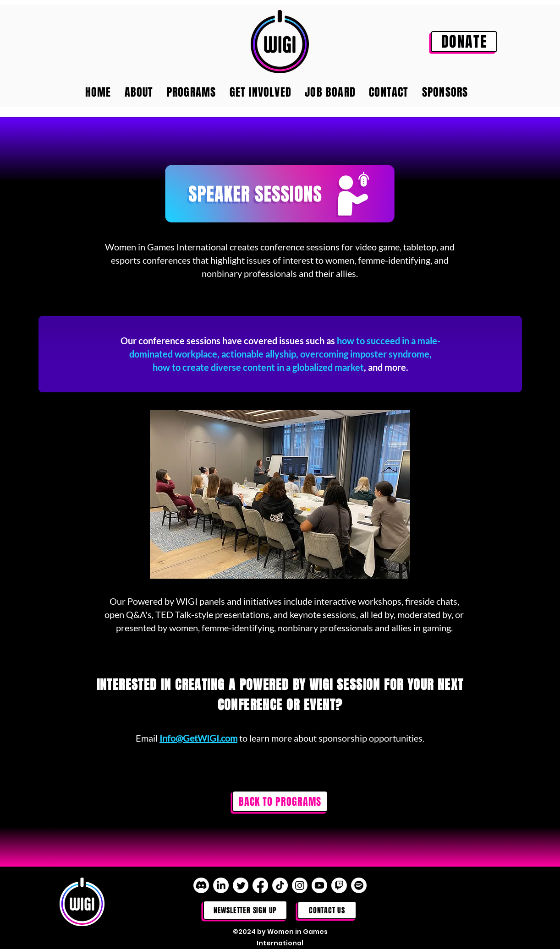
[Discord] (201, 885)
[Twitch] (339, 885)
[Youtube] (319, 885)
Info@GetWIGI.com (198, 737)
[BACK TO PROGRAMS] (280, 801)
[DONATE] (464, 41)
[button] (280, 494)
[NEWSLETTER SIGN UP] (245, 910)
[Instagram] (299, 885)
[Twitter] (240, 885)
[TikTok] (280, 885)
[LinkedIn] (221, 885)
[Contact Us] (327, 910)
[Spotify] (359, 885)
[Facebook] (260, 885)
